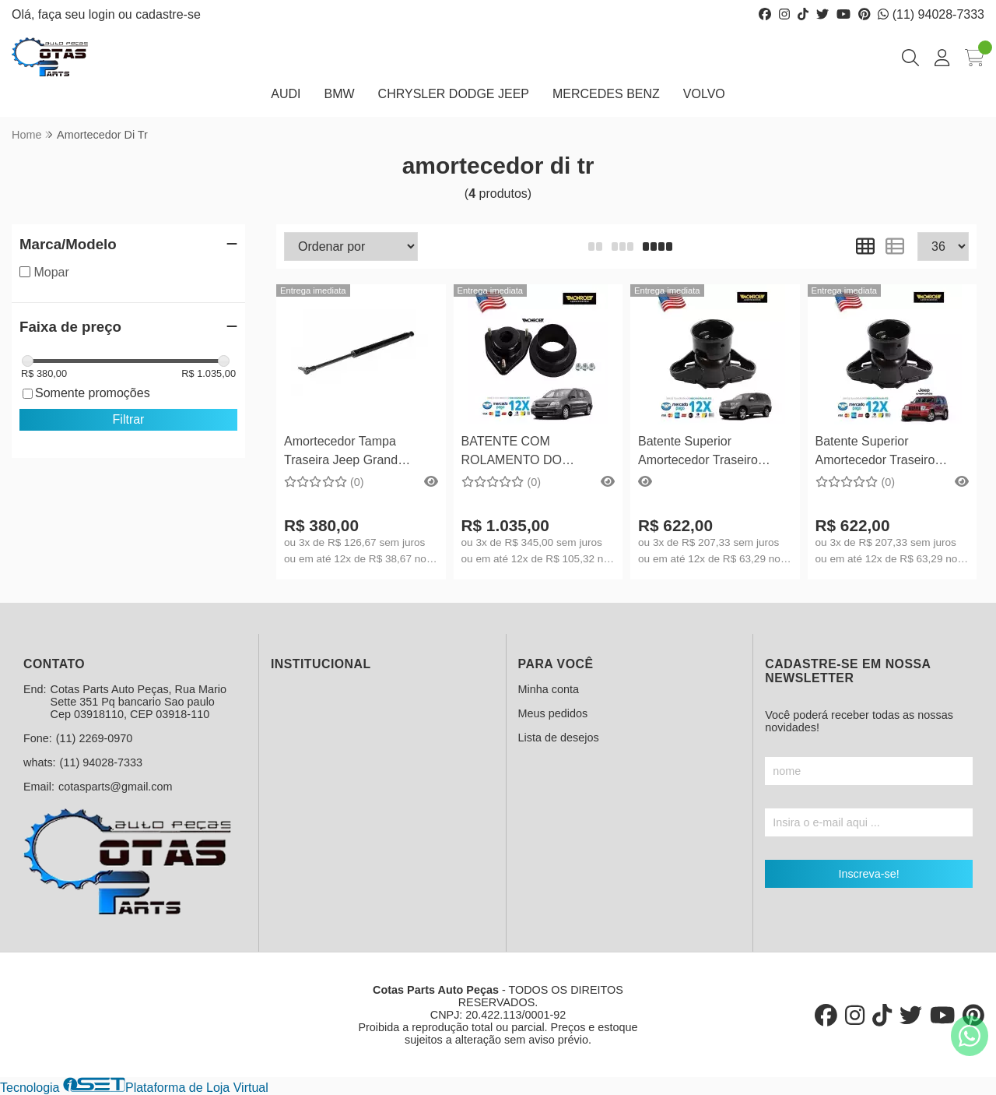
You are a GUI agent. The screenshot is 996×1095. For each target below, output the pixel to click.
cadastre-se (168, 14)
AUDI (285, 93)
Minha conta (548, 689)
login (103, 14)
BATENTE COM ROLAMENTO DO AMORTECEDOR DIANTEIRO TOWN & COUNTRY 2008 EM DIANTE (521, 453)
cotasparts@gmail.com (115, 786)
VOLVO (704, 93)
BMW (339, 93)
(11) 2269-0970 (94, 738)
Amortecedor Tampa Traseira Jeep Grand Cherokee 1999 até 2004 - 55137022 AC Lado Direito (357, 453)
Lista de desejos (558, 737)
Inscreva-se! (868, 874)
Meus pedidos (553, 713)
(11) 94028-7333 (931, 14)
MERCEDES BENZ (606, 93)
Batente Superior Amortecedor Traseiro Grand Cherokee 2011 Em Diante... (888, 453)
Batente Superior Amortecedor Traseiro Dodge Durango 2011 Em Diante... (708, 453)
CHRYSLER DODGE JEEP (453, 93)
